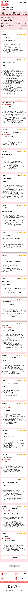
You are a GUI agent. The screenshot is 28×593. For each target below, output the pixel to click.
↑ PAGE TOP (14, 569)
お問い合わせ (8, 581)
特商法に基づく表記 (15, 581)
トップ (2, 17)
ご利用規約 (3, 581)
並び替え (6, 31)
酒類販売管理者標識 (23, 581)
